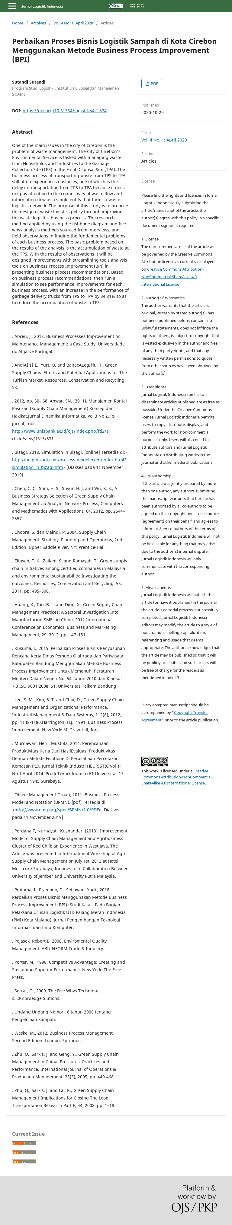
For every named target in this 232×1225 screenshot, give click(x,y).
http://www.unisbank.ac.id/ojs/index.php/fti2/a (60, 431)
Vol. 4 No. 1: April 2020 (73, 23)
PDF (154, 83)
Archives (38, 23)
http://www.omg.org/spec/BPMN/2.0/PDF (56, 810)
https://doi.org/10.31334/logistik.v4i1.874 (65, 110)
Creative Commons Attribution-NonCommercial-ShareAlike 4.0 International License (172, 276)
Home (17, 23)
